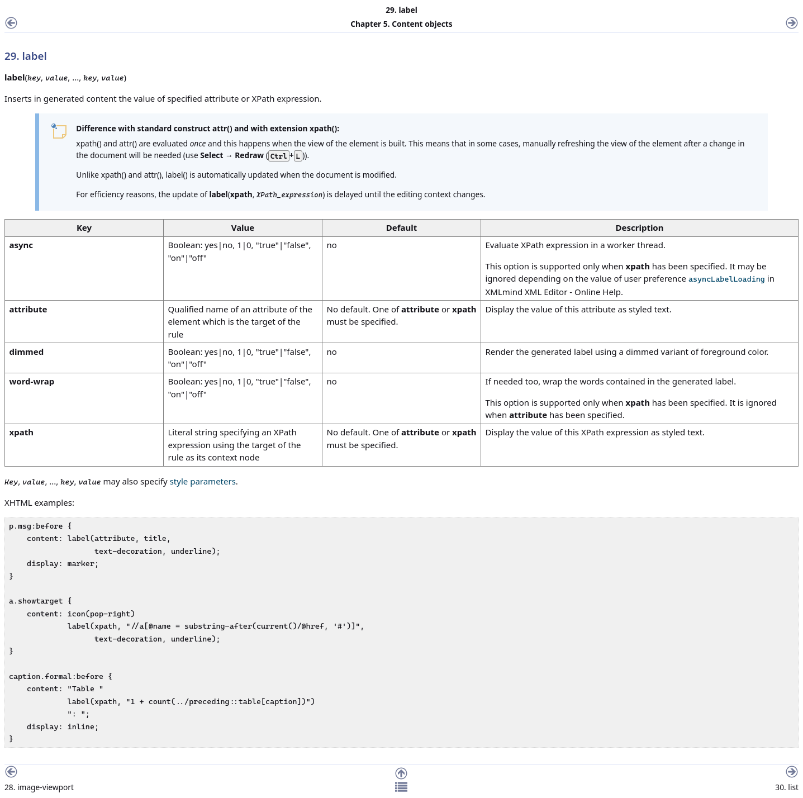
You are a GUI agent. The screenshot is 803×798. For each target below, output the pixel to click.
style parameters (203, 481)
